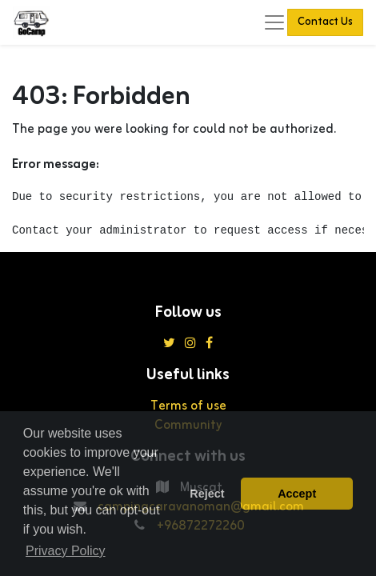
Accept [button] (297, 493)
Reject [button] (207, 493)
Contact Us (325, 22)
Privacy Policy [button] (66, 551)
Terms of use (188, 406)
